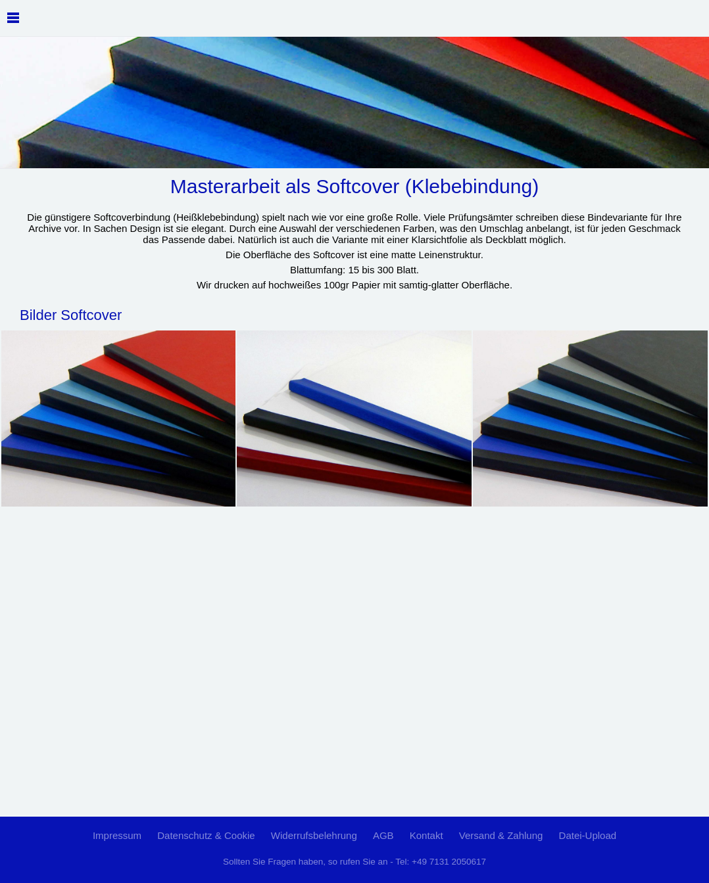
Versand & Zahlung (501, 835)
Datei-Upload (588, 835)
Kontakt (426, 835)
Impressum (117, 835)
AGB (383, 835)
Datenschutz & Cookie (206, 835)
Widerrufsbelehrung (314, 835)
